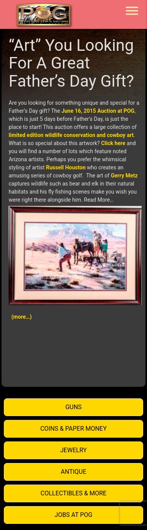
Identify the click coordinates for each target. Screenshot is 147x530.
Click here (113, 143)
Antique (73, 471)
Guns (73, 407)
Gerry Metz (124, 175)
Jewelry (73, 450)
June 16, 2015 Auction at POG (97, 111)
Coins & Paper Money (73, 428)
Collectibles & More (73, 493)
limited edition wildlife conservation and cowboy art (70, 135)
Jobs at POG (74, 514)
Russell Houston (66, 167)
